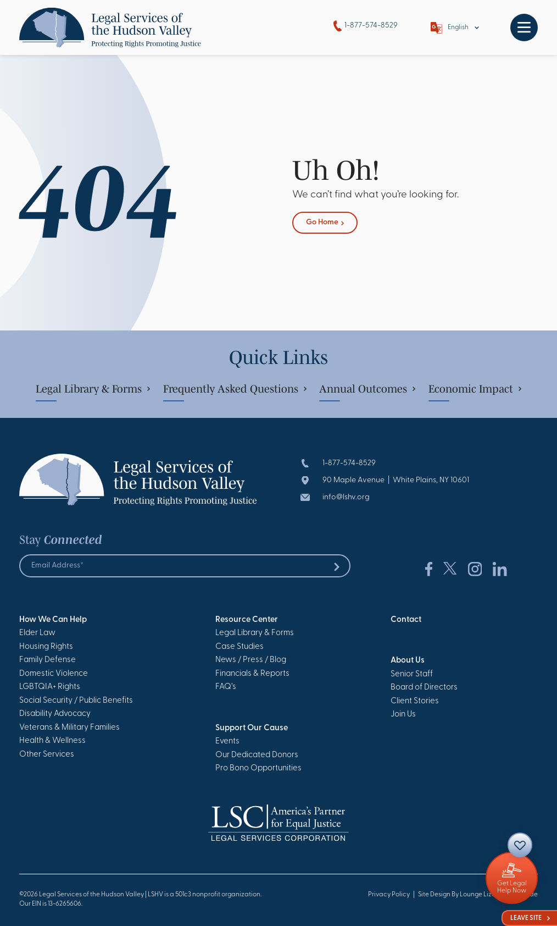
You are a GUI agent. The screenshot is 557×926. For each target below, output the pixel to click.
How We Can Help (53, 620)
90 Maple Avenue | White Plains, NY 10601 (395, 480)
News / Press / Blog (250, 660)
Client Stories (415, 701)
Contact (406, 620)
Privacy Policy (389, 894)
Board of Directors (424, 688)
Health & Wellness (52, 741)
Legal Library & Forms (93, 389)
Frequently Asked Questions (235, 389)
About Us (408, 661)
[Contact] (520, 845)
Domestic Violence (53, 674)
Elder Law (37, 633)
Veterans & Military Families (69, 728)
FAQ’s (225, 687)
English (458, 27)
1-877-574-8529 (365, 26)
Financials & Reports (252, 674)
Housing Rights (46, 647)
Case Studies (239, 647)
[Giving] (512, 878)
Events (227, 741)
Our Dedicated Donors (256, 755)
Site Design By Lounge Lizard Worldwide (478, 894)
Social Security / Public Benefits (76, 701)
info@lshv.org (346, 497)
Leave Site (530, 918)
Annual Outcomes (367, 389)
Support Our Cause (251, 728)
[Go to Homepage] (110, 27)
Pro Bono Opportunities (258, 768)
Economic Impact (474, 389)
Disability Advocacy (55, 714)
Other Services (46, 755)
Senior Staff (412, 674)
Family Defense (47, 660)
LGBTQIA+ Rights (49, 687)
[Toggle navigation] (524, 27)
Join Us (403, 714)
